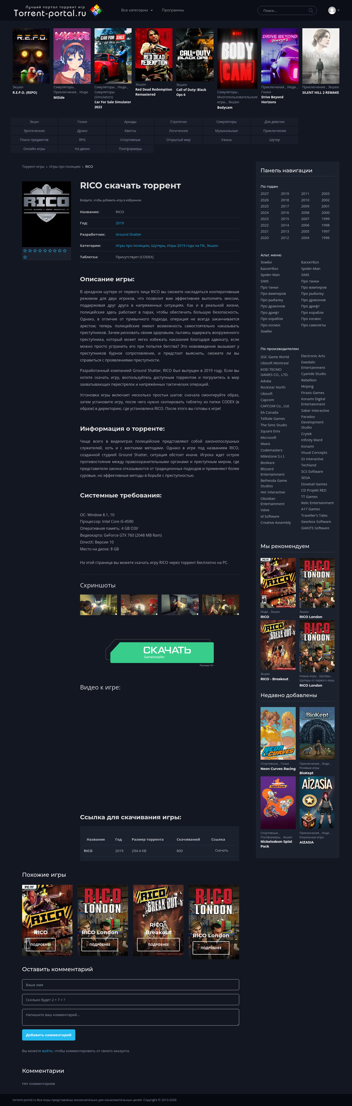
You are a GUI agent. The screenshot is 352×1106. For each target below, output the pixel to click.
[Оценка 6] (50, 250)
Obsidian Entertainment (273, 501)
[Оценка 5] (45, 250)
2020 (265, 237)
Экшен (18, 87)
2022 (265, 225)
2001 (326, 206)
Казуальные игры (312, 837)
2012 (285, 237)
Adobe (266, 381)
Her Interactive (273, 492)
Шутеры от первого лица (317, 680)
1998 (326, 225)
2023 (265, 218)
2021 (265, 231)
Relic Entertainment (317, 502)
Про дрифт (270, 312)
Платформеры (271, 837)
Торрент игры (33, 166)
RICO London (99, 932)
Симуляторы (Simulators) (105, 94)
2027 (265, 193)
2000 (326, 212)
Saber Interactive (315, 410)
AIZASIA (307, 842)
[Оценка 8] (60, 250)
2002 (326, 199)
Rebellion (309, 380)
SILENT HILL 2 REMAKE (320, 92)
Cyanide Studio (313, 373)
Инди (83, 92)
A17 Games (310, 508)
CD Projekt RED (313, 490)
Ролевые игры (309, 768)
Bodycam (225, 107)
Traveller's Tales (314, 515)
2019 (120, 222)
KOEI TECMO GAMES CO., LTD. (275, 372)
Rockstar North (273, 387)
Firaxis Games (312, 392)
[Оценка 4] (40, 250)
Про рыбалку (272, 299)
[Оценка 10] (25, 257)
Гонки (266, 92)
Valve (265, 509)
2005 (305, 231)
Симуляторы (64, 87)
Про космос (271, 325)
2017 (285, 206)
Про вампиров (273, 293)
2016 (285, 212)
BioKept (307, 773)
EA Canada (269, 412)
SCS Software (312, 471)
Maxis (265, 443)
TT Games (309, 496)
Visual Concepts (314, 452)
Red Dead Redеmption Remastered (153, 92)
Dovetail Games (314, 484)
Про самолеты (313, 325)
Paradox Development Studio (312, 422)
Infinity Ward (311, 439)
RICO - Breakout (274, 679)
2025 (265, 206)
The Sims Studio (274, 424)
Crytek (306, 433)
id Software (270, 516)
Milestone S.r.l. (273, 456)
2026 (265, 199)
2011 (305, 193)
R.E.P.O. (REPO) (25, 92)
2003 (326, 193)
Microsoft (268, 437)
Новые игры (308, 676)
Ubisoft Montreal (275, 363)
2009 (305, 206)
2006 (305, 225)
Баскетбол (269, 268)
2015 (285, 218)
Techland (308, 465)
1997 (326, 231)
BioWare (268, 462)
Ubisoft (266, 393)
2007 (305, 218)
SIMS (265, 281)
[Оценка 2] (30, 250)
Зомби (266, 262)
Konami (307, 446)
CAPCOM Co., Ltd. (275, 405)
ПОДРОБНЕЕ (40, 944)
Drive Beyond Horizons (272, 99)
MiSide (58, 97)
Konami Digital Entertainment (313, 401)
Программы (173, 10)
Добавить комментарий (48, 1034)
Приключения (65, 92)
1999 (326, 218)
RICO (41, 932)
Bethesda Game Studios (274, 483)
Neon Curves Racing (278, 769)
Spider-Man (270, 274)
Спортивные (270, 764)
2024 (265, 212)
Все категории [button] (135, 10)
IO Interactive (312, 458)
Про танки (269, 287)
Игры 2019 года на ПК (186, 245)
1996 (326, 237)
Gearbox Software (316, 521)
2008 (305, 212)
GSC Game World (275, 356)
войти (47, 1050)
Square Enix (270, 431)
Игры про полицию (65, 166)
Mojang (307, 386)
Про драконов (273, 306)
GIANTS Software (315, 527)
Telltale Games (273, 418)
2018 (285, 199)
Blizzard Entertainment (273, 471)
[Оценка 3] (35, 250)
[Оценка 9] (65, 250)
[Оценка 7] (55, 250)
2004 (305, 237)
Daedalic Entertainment (313, 365)
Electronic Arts (313, 355)
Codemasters (271, 450)
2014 (285, 225)
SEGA (305, 477)
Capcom (267, 399)
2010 (305, 199)
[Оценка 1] (25, 250)
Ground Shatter (128, 234)
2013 (285, 231)
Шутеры (158, 245)
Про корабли (272, 318)
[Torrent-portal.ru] (59, 10)
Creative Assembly (276, 522)
